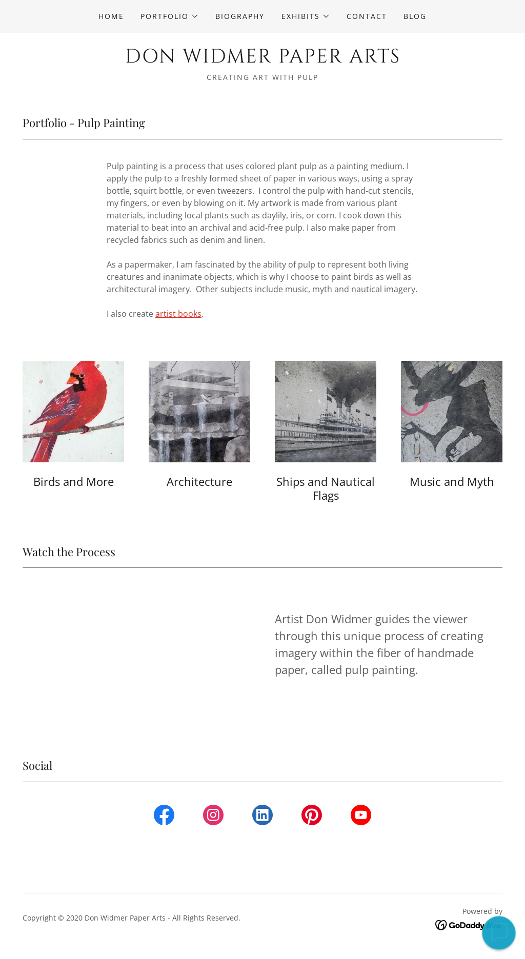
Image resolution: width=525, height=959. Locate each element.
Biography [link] (240, 16)
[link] (262, 59)
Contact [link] (367, 16)
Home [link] (111, 16)
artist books (178, 313)
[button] (169, 16)
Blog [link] (415, 16)
